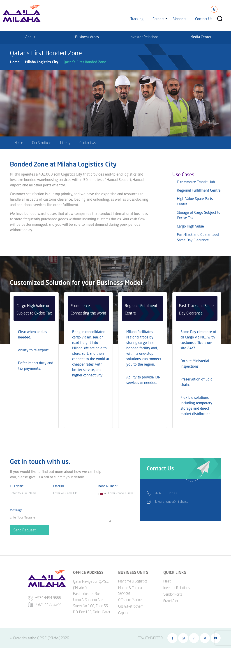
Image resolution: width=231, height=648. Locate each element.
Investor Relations (144, 37)
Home (15, 62)
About (30, 37)
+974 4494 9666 (44, 597)
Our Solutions (41, 142)
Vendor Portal (173, 594)
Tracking (136, 18)
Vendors (179, 18)
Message (16, 510)
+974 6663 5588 (165, 494)
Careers (158, 18)
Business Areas (87, 37)
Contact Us (203, 18)
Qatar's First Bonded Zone (85, 62)
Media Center (200, 37)
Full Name (17, 486)
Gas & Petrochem (130, 606)
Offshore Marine (130, 599)
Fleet (167, 581)
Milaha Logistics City (41, 62)
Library (65, 142)
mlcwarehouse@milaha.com (172, 503)
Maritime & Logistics (133, 581)
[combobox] (102, 494)
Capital (123, 612)
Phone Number (107, 486)
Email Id (58, 486)
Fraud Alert (171, 601)
